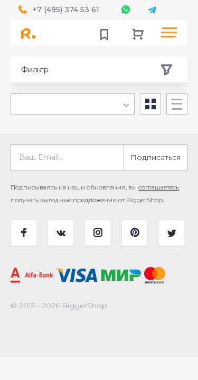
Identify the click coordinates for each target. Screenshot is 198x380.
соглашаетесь (158, 187)
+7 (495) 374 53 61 (65, 9)
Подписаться (155, 157)
